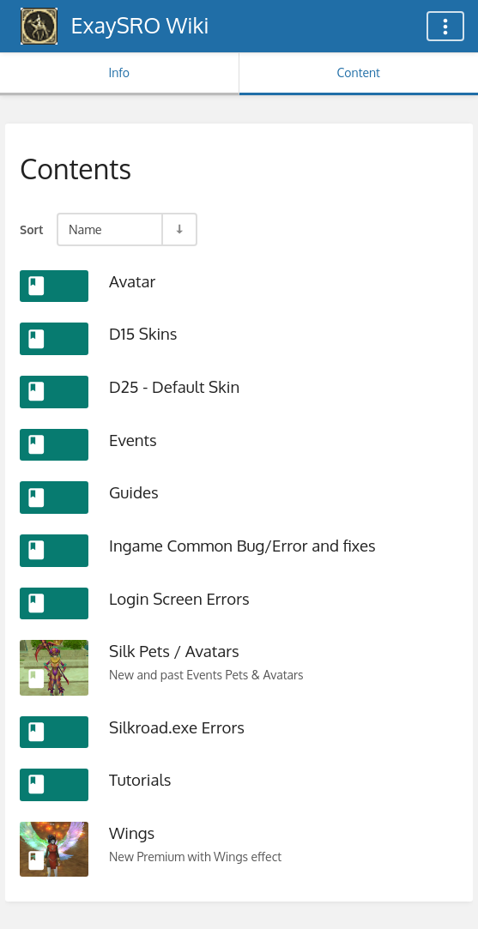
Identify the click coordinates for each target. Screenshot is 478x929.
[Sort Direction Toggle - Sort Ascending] (178, 229)
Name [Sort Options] (85, 229)
